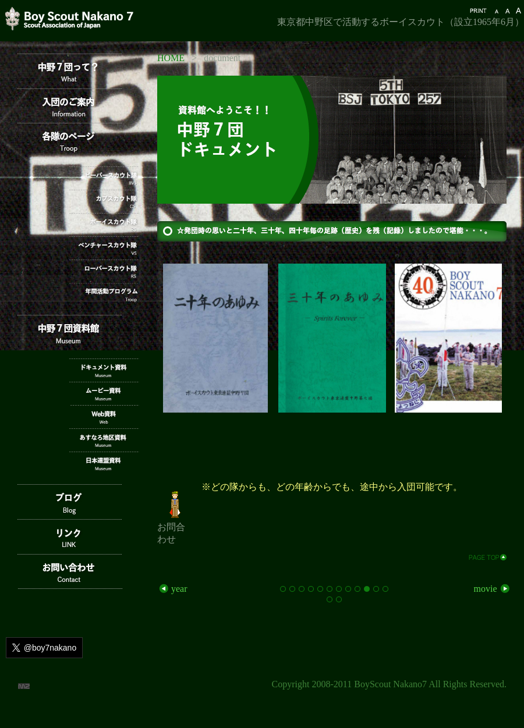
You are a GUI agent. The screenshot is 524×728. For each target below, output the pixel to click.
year (172, 589)
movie (492, 589)
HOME (171, 58)
